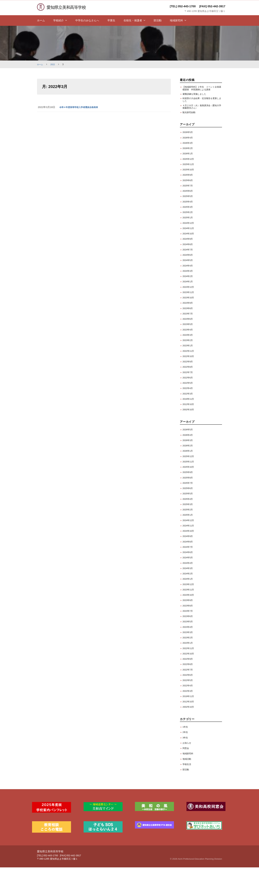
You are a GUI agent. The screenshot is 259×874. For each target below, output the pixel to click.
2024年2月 (189, 282)
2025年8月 (189, 186)
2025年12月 (189, 165)
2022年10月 (189, 362)
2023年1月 (189, 352)
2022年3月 (189, 400)
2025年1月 (189, 224)
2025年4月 (189, 208)
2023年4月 (189, 336)
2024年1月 (189, 288)
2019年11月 (189, 405)
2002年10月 (189, 416)
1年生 (186, 733)
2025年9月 (189, 181)
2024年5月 (189, 266)
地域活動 (187, 765)
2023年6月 (189, 325)
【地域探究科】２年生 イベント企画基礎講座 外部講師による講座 (201, 90)
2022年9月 (189, 368)
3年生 (186, 744)
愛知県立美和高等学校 (69, 7)
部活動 (158, 20)
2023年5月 (189, 330)
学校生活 (187, 770)
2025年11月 (189, 170)
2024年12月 (189, 229)
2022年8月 (189, 373)
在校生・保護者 (133, 20)
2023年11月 (189, 298)
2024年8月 (189, 250)
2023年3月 (189, 341)
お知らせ (187, 749)
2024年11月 (189, 234)
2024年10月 (189, 240)
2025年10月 (189, 176)
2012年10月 (189, 410)
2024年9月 (189, 245)
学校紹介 (58, 20)
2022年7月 (189, 378)
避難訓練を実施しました (196, 98)
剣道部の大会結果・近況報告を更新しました (201, 104)
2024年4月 (189, 272)
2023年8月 (189, 314)
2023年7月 (189, 320)
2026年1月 (189, 160)
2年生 (186, 738)
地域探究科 (176, 20)
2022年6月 (189, 384)
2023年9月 (189, 309)
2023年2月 (189, 346)
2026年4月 (189, 144)
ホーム (41, 20)
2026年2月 (189, 154)
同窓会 (186, 754)
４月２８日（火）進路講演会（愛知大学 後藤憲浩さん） (201, 112)
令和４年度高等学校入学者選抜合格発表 (81, 107)
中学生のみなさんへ (87, 20)
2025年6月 (189, 197)
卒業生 (111, 20)
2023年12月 (189, 293)
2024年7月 (189, 256)
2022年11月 (189, 357)
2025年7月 (189, 192)
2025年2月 (189, 218)
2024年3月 (189, 277)
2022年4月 (189, 394)
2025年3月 (189, 213)
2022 (54, 64)
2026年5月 (189, 138)
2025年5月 (189, 202)
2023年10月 (189, 304)
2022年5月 (189, 389)
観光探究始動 (190, 118)
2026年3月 (189, 149)
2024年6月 (189, 261)
